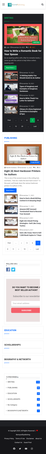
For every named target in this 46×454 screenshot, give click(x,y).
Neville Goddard (11, 167)
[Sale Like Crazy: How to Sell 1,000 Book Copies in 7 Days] (11, 233)
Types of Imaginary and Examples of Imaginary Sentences (29, 88)
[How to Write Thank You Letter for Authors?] (11, 98)
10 (16, 126)
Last (35, 126)
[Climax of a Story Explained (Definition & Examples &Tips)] (11, 109)
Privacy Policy (9, 438)
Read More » (10, 68)
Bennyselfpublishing (23, 435)
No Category (12, 405)
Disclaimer (30, 438)
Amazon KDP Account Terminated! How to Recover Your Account (31, 211)
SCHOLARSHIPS (14, 399)
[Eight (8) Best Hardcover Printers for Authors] (23, 154)
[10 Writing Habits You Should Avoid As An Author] (11, 76)
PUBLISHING (10, 138)
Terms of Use (20, 438)
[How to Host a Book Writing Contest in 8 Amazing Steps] (11, 198)
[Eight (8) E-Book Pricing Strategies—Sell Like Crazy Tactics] (11, 221)
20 (22, 126)
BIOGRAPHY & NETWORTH (18, 411)
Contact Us (18, 442)
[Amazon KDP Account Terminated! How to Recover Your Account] (11, 209)
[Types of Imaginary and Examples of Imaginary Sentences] (11, 87)
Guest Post (28, 442)
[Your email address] (26, 303)
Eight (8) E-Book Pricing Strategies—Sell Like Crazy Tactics (30, 223)
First (9, 120)
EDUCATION (10, 330)
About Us (38, 438)
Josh (7, 47)
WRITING (8, 18)
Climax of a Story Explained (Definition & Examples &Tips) (30, 111)
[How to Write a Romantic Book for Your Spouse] (23, 34)
